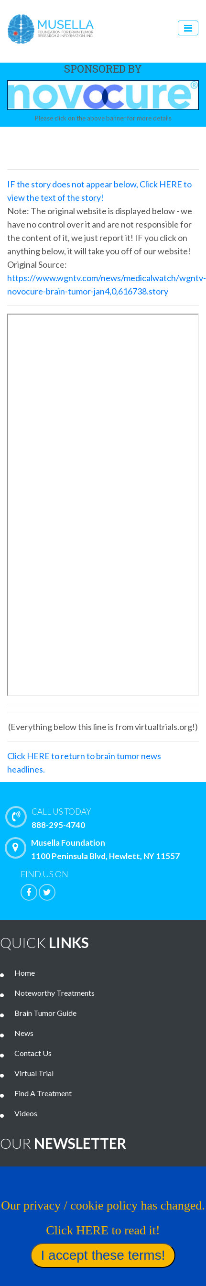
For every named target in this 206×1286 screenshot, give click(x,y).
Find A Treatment (43, 1093)
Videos (25, 1113)
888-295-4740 (108, 817)
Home (24, 972)
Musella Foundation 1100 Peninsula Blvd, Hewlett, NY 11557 (95, 849)
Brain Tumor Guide (45, 1012)
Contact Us (33, 1052)
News (23, 1032)
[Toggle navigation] (188, 28)
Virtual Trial (34, 1073)
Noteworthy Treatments (54, 992)
